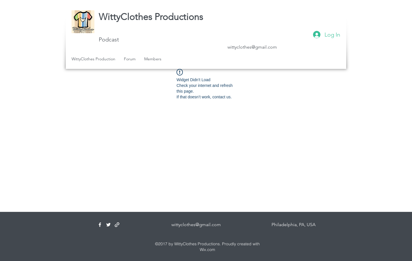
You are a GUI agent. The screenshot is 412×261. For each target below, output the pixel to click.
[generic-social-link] (117, 225)
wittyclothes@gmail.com (252, 47)
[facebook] (100, 225)
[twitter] (108, 225)
